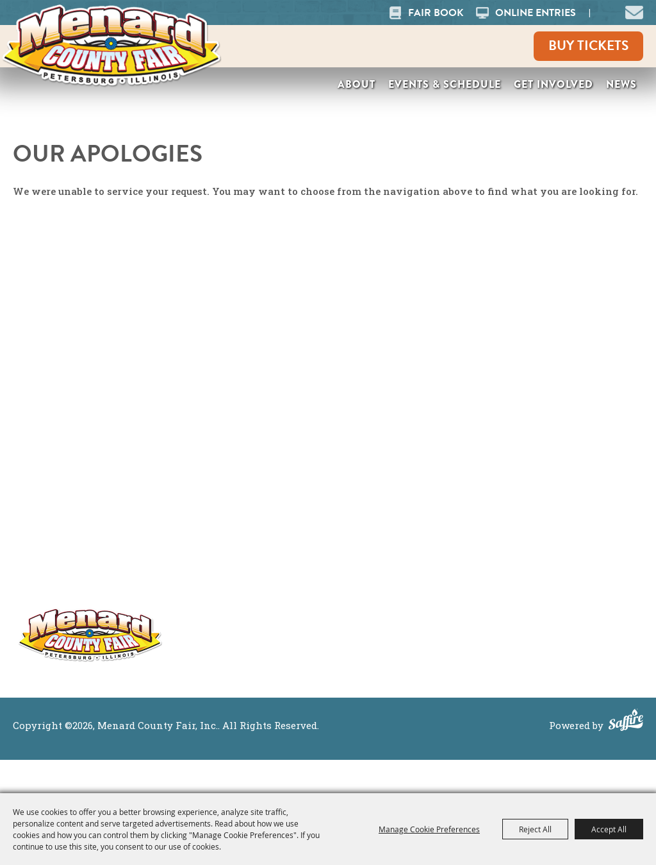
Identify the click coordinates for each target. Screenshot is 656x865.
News (621, 84)
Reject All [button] (535, 829)
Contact (455, 595)
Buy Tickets (588, 45)
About (356, 84)
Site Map (562, 495)
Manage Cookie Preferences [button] (429, 829)
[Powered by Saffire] (626, 721)
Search (605, 12)
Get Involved (553, 84)
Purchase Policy (581, 545)
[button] (634, 11)
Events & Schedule (444, 84)
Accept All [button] (609, 829)
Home (450, 495)
